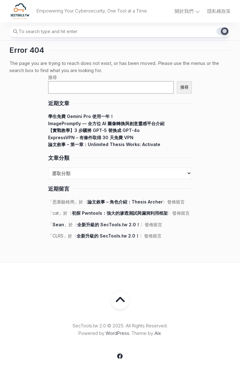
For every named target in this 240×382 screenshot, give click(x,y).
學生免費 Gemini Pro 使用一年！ (81, 116)
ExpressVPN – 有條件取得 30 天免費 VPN (90, 137)
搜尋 (52, 77)
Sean (58, 224)
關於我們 (184, 11)
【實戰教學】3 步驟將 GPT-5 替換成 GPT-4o (94, 130)
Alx (157, 333)
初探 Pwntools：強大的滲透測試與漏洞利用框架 (120, 213)
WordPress (117, 333)
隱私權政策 (219, 11)
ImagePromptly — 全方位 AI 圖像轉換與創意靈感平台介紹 (106, 123)
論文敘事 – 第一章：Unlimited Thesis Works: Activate (104, 144)
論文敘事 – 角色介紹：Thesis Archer (125, 201)
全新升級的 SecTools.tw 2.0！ (108, 224)
